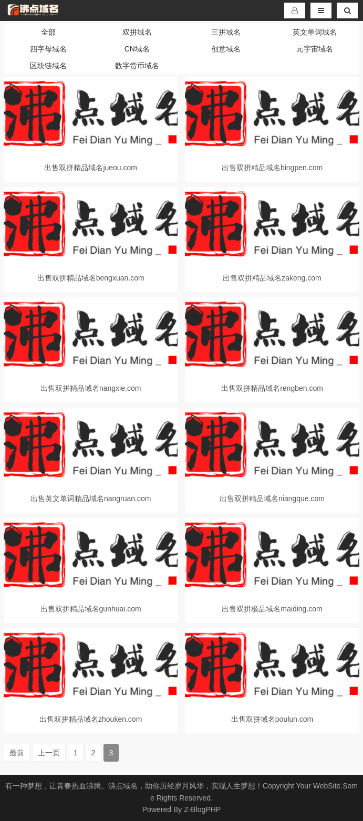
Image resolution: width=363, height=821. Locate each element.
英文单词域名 (315, 32)
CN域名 (137, 49)
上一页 (49, 753)
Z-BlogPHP (202, 809)
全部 (48, 32)
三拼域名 (226, 32)
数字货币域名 (137, 65)
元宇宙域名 (314, 49)
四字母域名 (48, 49)
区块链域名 (48, 65)
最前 (16, 753)
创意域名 (226, 49)
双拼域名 (137, 32)
